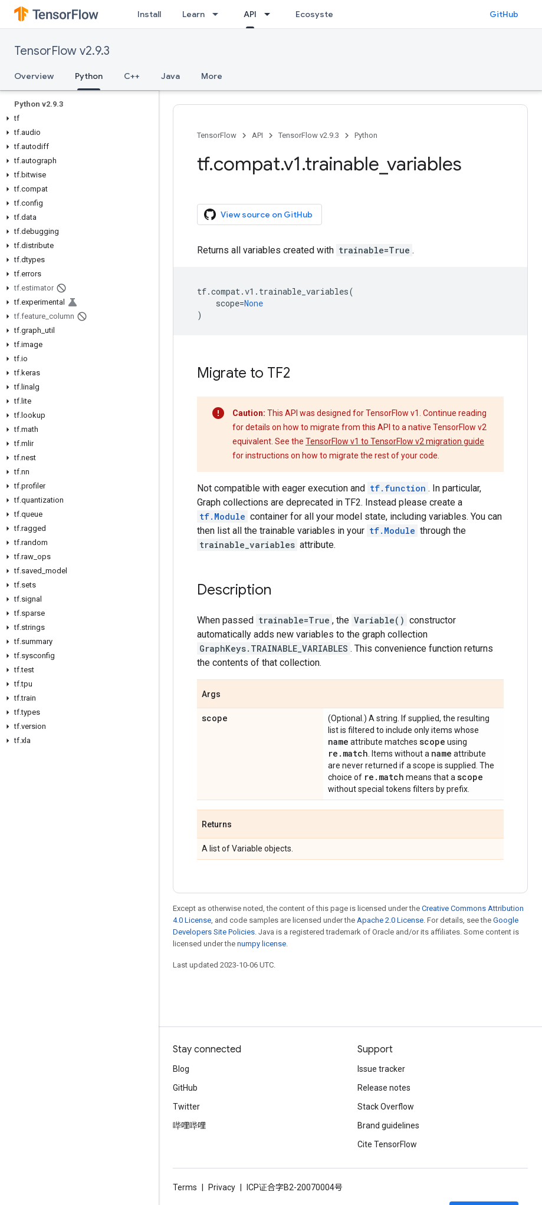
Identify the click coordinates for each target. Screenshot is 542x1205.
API (257, 135)
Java (170, 76)
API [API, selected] (250, 14)
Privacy (221, 1187)
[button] (77, 118)
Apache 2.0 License (390, 920)
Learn (193, 14)
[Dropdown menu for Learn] (219, 14)
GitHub (504, 14)
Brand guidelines (388, 1125)
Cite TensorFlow (387, 1144)
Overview (34, 76)
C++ (132, 76)
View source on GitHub (258, 214)
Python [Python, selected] (89, 76)
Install (149, 14)
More (211, 76)
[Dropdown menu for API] (271, 14)
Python (365, 135)
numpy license (261, 943)
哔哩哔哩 (189, 1125)
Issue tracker (381, 1069)
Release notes (383, 1087)
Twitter (186, 1106)
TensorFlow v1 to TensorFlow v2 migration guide (395, 441)
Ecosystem (317, 14)
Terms (185, 1187)
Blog (181, 1069)
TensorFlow (216, 135)
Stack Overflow (385, 1106)
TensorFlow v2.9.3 (62, 51)
